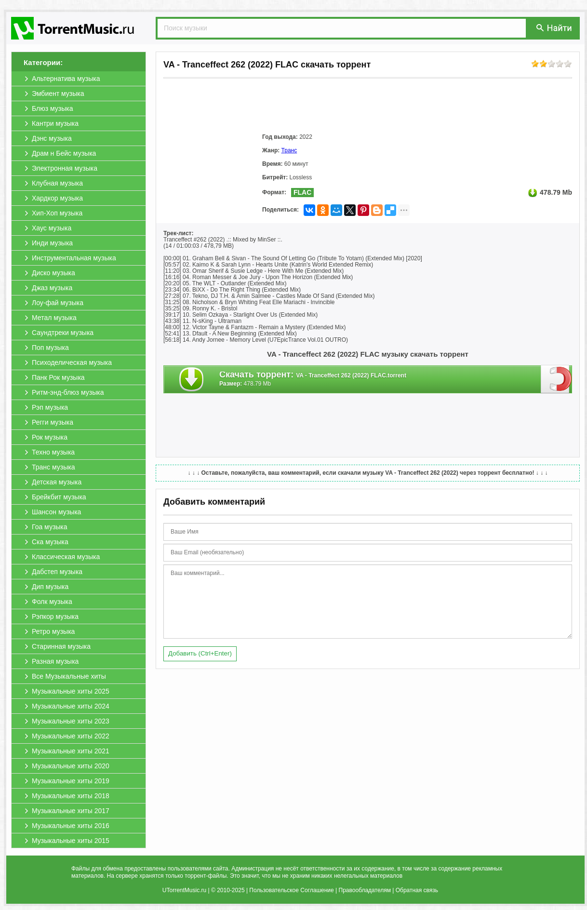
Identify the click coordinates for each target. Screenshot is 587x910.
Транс (289, 150)
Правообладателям (365, 890)
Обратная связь (417, 890)
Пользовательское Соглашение (291, 890)
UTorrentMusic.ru (184, 890)
